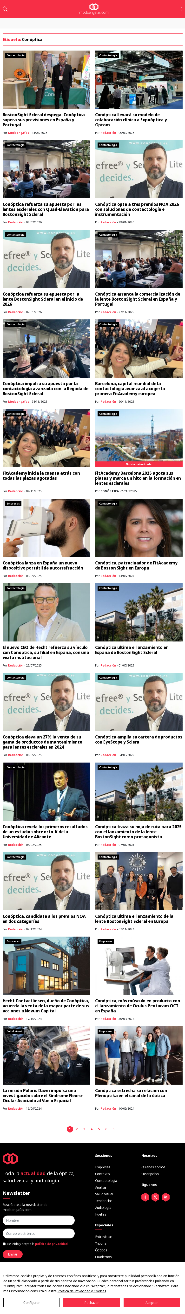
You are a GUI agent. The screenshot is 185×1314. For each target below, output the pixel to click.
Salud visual (104, 1194)
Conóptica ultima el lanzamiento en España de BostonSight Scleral (132, 650)
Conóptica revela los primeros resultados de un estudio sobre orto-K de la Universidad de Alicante (45, 832)
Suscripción (150, 1174)
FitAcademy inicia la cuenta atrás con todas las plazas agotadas (41, 475)
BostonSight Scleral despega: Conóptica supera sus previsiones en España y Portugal (44, 120)
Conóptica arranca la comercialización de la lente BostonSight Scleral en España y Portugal (137, 299)
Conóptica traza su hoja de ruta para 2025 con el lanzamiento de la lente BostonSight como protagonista (138, 832)
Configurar (31, 1302)
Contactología (106, 1180)
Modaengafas (18, 133)
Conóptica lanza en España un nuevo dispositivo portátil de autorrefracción (43, 565)
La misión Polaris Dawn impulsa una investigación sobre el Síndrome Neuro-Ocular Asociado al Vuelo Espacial (43, 1095)
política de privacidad (51, 1244)
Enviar (12, 1254)
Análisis (100, 1187)
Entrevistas (103, 1236)
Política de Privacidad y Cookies (82, 1291)
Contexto (102, 1174)
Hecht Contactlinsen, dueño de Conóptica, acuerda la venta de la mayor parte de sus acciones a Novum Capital (46, 1006)
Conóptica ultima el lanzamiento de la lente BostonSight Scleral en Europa (134, 918)
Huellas (100, 1214)
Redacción (108, 133)
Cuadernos (103, 1257)
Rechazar (91, 1302)
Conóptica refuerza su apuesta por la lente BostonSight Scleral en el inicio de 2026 (43, 299)
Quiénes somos (153, 1167)
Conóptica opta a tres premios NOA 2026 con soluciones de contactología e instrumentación (137, 209)
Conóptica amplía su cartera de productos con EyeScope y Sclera (138, 739)
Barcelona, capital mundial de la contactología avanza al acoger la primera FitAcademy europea (130, 388)
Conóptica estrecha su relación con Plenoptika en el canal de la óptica (131, 1093)
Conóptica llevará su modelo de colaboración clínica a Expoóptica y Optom (131, 120)
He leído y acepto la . (37, 1244)
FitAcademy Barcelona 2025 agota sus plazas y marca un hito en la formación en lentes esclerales (138, 478)
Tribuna (100, 1243)
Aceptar (151, 1302)
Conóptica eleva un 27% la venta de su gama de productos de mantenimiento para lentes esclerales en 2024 (43, 742)
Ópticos (101, 1250)
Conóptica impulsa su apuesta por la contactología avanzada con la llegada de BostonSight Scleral (45, 388)
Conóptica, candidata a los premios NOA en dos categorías (44, 918)
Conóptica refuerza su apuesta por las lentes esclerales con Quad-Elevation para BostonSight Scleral (46, 209)
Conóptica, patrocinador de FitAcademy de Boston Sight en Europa (136, 565)
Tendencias (103, 1200)
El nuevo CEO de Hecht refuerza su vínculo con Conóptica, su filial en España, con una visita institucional (46, 652)
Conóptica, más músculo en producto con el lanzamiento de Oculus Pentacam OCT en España (137, 1006)
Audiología (103, 1207)
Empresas (102, 1167)
